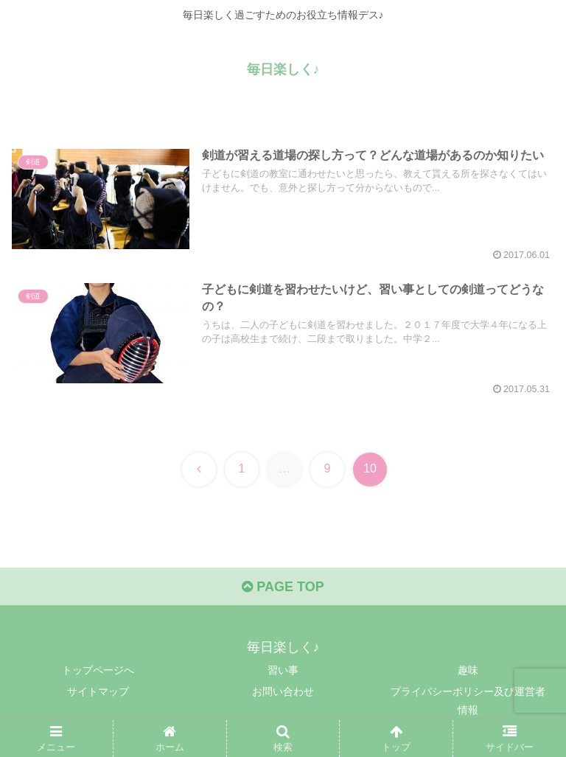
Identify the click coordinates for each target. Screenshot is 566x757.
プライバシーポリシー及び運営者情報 (468, 701)
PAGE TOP (283, 586)
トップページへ (98, 670)
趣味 (468, 670)
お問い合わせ (283, 691)
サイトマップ (98, 691)
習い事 (283, 670)
